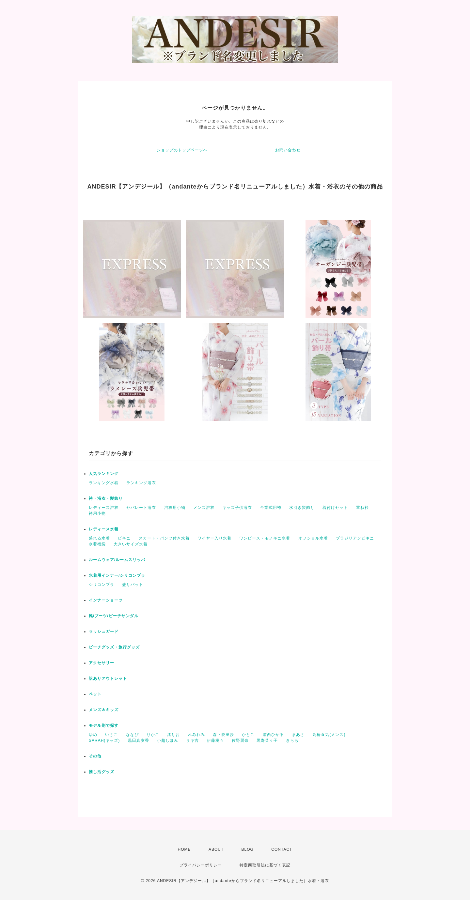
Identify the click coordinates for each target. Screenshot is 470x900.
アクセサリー (101, 663)
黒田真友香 (138, 740)
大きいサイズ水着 (131, 544)
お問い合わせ (288, 150)
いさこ (111, 734)
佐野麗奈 (240, 740)
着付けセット (335, 507)
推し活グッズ (101, 772)
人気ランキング (103, 473)
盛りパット (132, 584)
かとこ (248, 734)
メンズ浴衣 (203, 507)
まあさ (298, 734)
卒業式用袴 (270, 507)
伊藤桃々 (215, 740)
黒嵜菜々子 (267, 740)
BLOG (248, 849)
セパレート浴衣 (141, 507)
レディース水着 (103, 529)
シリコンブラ (101, 584)
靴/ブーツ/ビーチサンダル (113, 616)
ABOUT (216, 849)
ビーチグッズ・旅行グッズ (114, 647)
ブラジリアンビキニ (355, 538)
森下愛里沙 (223, 734)
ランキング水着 (103, 483)
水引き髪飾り (302, 507)
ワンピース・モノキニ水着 (264, 538)
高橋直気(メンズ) (328, 734)
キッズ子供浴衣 (237, 507)
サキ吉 (192, 740)
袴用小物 (97, 513)
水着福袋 (97, 544)
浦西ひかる (273, 734)
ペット (95, 694)
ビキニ (124, 538)
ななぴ (132, 734)
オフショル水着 (313, 538)
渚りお (173, 734)
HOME (184, 849)
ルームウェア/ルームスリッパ (117, 559)
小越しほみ (167, 740)
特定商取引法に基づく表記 (265, 865)
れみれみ (196, 734)
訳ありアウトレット (108, 678)
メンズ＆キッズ (103, 710)
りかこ (153, 734)
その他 (95, 756)
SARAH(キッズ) (104, 740)
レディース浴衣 (103, 507)
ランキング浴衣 (141, 483)
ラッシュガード (103, 631)
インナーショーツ (106, 600)
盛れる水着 (99, 538)
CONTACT (281, 849)
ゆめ (93, 734)
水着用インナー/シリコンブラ (117, 575)
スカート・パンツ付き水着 (164, 538)
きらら (292, 740)
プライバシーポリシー (201, 865)
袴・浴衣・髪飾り (106, 498)
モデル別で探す (103, 725)
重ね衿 (362, 507)
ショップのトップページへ (182, 150)
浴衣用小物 (174, 507)
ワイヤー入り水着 (214, 538)
